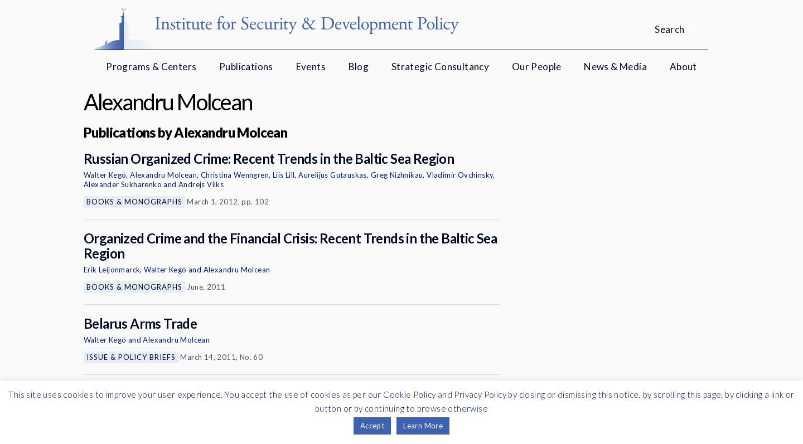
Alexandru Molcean (163, 174)
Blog (359, 66)
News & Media (615, 66)
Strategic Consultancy (440, 66)
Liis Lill (284, 174)
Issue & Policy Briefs (131, 357)
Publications (246, 66)
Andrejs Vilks (201, 184)
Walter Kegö (105, 174)
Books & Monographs (134, 201)
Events (311, 66)
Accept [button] (372, 425)
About (683, 66)
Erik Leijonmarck (112, 269)
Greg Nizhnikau (397, 174)
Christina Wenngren (235, 174)
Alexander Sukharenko (123, 184)
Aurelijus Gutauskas (332, 174)
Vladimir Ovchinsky (460, 174)
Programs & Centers (151, 66)
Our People (537, 66)
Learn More (423, 425)
